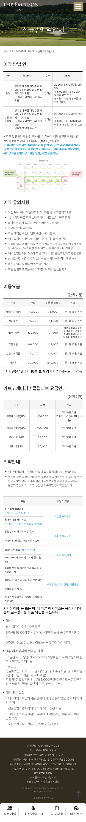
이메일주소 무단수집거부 (43, 777)
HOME (8, 51)
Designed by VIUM (43, 797)
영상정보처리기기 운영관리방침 (43, 781)
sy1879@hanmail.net (60, 768)
